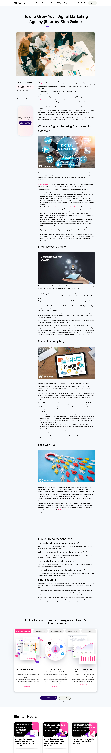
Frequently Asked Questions (24, 98)
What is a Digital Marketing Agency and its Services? (24, 87)
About (52, 3)
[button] (37, 3)
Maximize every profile (22, 90)
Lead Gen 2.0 (20, 96)
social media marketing (44, 184)
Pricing (59, 3)
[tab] (23, 631)
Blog (65, 3)
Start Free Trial (82, 3)
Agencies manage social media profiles (65, 206)
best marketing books (64, 509)
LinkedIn (40, 84)
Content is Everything (22, 93)
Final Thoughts (20, 101)
